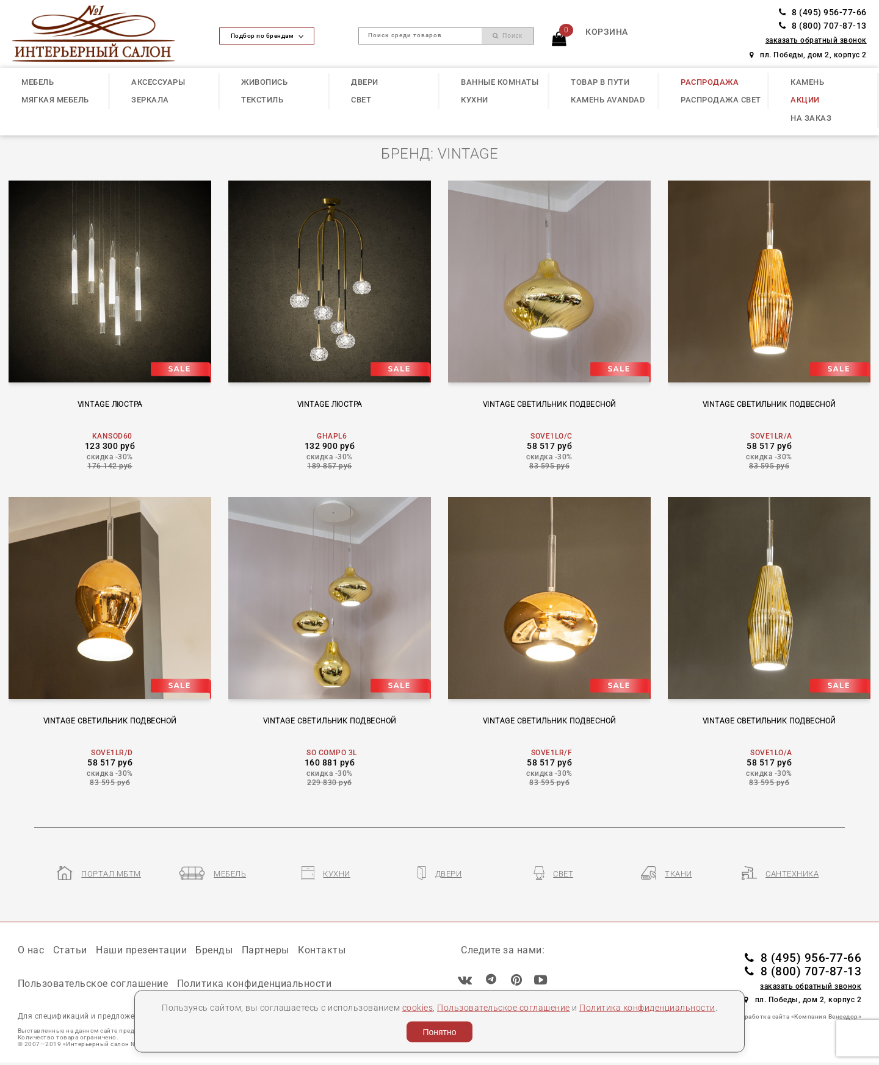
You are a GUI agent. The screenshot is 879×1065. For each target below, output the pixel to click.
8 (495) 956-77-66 (823, 12)
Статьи (70, 950)
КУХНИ (474, 99)
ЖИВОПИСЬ (264, 82)
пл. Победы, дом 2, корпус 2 (808, 55)
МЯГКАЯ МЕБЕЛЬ (55, 99)
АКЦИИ (805, 99)
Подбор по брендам (267, 35)
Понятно (439, 1032)
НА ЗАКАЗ (810, 118)
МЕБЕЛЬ (37, 82)
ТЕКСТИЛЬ (262, 99)
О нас (31, 950)
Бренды (214, 950)
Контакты (321, 950)
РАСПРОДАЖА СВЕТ (721, 99)
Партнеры (265, 950)
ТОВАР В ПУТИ (600, 82)
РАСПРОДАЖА (710, 82)
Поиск (508, 35)
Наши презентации (141, 950)
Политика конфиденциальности (647, 1007)
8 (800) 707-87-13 (823, 26)
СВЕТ (361, 99)
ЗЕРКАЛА (150, 99)
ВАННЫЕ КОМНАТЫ (499, 82)
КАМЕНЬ (807, 82)
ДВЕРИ (364, 82)
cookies (417, 1007)
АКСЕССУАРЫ (158, 82)
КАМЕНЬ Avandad (608, 99)
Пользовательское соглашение (503, 1007)
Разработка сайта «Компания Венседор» (797, 1016)
